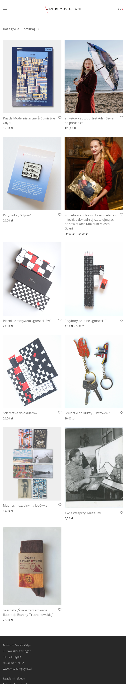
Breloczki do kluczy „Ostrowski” (87, 413)
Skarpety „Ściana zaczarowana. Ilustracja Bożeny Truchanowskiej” (28, 612)
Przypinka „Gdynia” (17, 215)
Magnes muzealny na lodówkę (25, 505)
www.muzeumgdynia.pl (17, 668)
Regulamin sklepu (14, 678)
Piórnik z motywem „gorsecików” (27, 321)
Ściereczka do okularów (20, 413)
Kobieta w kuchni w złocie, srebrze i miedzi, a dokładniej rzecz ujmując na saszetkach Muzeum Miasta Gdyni (90, 221)
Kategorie (11, 29)
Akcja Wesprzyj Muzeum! (83, 513)
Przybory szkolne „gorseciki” (85, 321)
